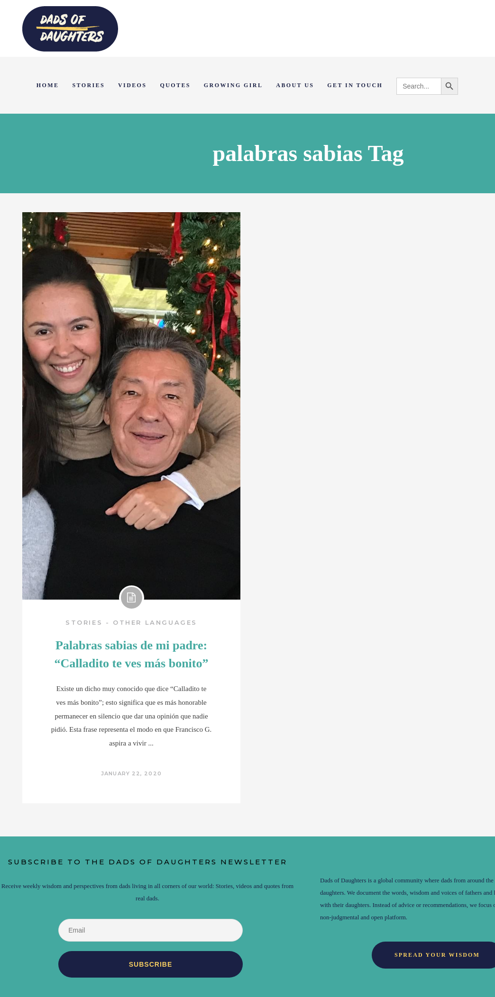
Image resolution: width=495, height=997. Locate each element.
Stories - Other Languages (131, 622)
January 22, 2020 (131, 773)
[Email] (150, 930)
